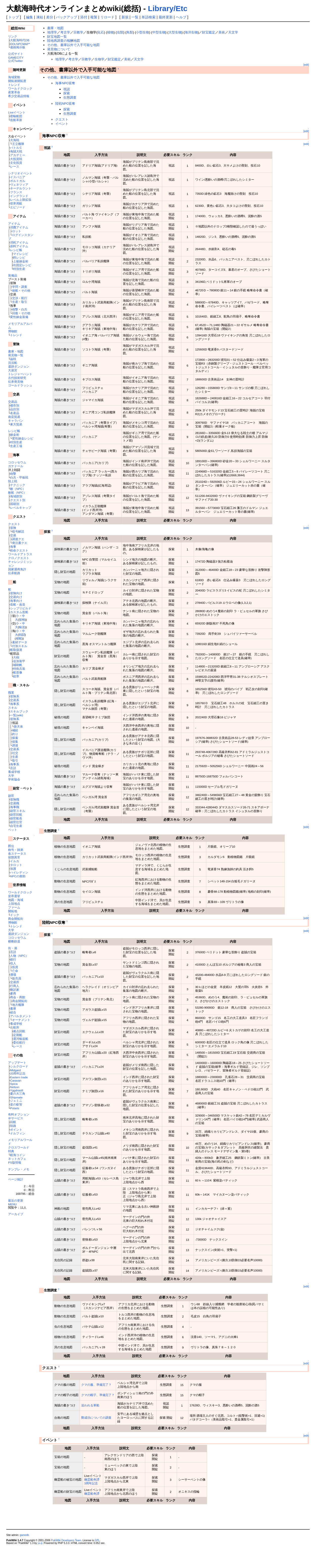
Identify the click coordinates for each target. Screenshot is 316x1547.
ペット (12, 829)
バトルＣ (16, 147)
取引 (24, 301)
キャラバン (15, 420)
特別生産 (19, 268)
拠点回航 (19, 1031)
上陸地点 (14, 903)
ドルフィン (17, 1133)
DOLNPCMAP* (20, 44)
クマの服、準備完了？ (96, 1384)
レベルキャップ (20, 507)
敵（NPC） (17, 488)
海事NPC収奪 (65, 83)
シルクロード (19, 1066)
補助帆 (17, 664)
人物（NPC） (19, 955)
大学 (11, 775)
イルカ (14, 861)
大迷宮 (12, 370)
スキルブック (19, 711)
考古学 (65, 32)
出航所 (14, 1027)
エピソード (17, 207)
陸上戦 (12, 481)
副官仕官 (16, 822)
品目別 (14, 409)
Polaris (14, 1108)
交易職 (14, 803)
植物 (110, 32)
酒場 (13, 974)
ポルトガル (17, 180)
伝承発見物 (15, 381)
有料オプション (18, 1114)
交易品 (12, 401)
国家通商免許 (17, 569)
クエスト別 (17, 500)
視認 (66, 89)
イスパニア (17, 177)
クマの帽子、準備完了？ (97, 1395)
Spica (13, 1083)
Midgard (15, 1070)
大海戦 (14, 140)
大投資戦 (16, 159)
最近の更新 (15, 1200)
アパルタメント (20, 1016)
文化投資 (16, 162)
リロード (107, 17)
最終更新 (166, 17)
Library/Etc (167, 8)
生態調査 (69, 97)
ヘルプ (181, 17)
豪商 (13, 993)
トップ (13, 17)
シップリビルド (20, 608)
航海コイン (17, 1155)
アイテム (14, 223)
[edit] (306, 64)
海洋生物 (191, 32)
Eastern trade (19, 1077)
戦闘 (22, 634)
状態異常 (14, 857)
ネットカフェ (17, 1158)
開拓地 (12, 911)
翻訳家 (14, 989)
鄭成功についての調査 (96, 1417)
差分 (49, 17)
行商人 (14, 985)
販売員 (16, 978)
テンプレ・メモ (18, 1169)
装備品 (12, 275)
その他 (25, 290)
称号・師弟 (15, 849)
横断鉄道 (14, 941)
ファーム (14, 907)
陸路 (13, 1125)
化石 (100, 32)
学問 (15, 286)
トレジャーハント (20, 374)
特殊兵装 (19, 668)
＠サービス (15, 1118)
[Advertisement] (98, 1518)
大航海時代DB (19, 40)
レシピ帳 (16, 250)
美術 (221, 32)
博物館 (12, 331)
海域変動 (14, 77)
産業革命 (14, 92)
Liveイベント (16, 112)
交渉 (15, 298)
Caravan (15, 1080)
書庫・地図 (15, 351)
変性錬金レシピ (22, 438)
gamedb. (25, 1535)
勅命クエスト (19, 550)
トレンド (14, 84)
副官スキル (17, 810)
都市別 (14, 405)
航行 (24, 298)
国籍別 (14, 503)
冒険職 (14, 799)
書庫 (13, 1008)
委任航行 (19, 1042)
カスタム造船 (19, 612)
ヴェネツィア (19, 184)
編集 (29, 17)
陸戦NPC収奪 (65, 103)
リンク (12, 36)
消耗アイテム (19, 242)
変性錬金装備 (19, 317)
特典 (11, 1151)
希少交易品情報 (18, 96)
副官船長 (16, 818)
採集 (15, 741)
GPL (97, 1540)
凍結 (39, 17)
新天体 (18, 726)
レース (14, 166)
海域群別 (16, 496)
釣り (15, 734)
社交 (15, 753)
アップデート (17, 1062)
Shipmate (16, 1097)
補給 (15, 730)
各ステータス (17, 853)
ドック (14, 915)
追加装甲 (19, 661)
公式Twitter (15, 60)
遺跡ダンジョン (18, 366)
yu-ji (40, 1543)
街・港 (12, 948)
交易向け (16, 597)
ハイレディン (19, 872)
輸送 (22, 627)
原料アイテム (19, 246)
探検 (22, 619)
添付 (83, 17)
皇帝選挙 (14, 896)
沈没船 (12, 362)
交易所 (14, 982)
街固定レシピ (22, 265)
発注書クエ (19, 542)
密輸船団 (16, 116)
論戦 (13, 359)
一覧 (134, 17)
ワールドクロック (20, 88)
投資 (15, 967)
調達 (15, 745)
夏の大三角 (17, 1093)
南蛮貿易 (14, 416)
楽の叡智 (16, 1104)
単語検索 (148, 17)
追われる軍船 (90, 1405)
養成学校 (14, 771)
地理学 (52, 32)
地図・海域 (15, 899)
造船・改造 (17, 604)
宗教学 (78, 32)
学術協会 (14, 779)
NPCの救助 (17, 876)
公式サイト (15, 53)
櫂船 (19, 638)
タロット (16, 864)
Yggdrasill (16, 1090)
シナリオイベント (20, 173)
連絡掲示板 (17, 47)
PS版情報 (14, 1162)
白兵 (24, 309)
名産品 (14, 413)
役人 (13, 963)
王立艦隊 (18, 143)
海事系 (14, 703)
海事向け (16, 600)
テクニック (17, 485)
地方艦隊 (18, 1004)
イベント (61, 124)
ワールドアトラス (20, 554)
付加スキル (19, 646)
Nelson (14, 1087)
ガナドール (15, 466)
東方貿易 (16, 424)
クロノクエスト (18, 558)
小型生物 (142, 32)
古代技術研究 (17, 377)
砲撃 (15, 309)
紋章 (16, 676)
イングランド (19, 195)
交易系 (14, 700)
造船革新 (16, 120)
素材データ (19, 642)
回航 (13, 1122)
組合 (13, 1012)
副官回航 (16, 814)
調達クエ (18, 539)
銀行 (13, 959)
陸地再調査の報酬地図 (63, 41)
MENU (12, 1204)
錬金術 (14, 434)
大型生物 (175, 32)
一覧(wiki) (16, 715)
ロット (16, 231)
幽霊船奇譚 (91, 1479)
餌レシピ (19, 257)
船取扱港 (16, 649)
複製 (93, 17)
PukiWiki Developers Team (66, 1540)
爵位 (11, 846)
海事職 (14, 807)
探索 (15, 737)
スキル (12, 707)
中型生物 (158, 32)
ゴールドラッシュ (20, 385)
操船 (15, 290)
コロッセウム (17, 462)
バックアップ (66, 17)
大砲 (16, 657)
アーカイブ (15, 1214)
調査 (24, 286)
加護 (13, 868)
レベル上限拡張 (20, 199)
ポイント (16, 1129)
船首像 (17, 672)
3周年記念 (91, 1483)
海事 (13, 546)
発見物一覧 (15, 355)
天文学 (233, 32)
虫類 (120, 32)
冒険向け (16, 593)
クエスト (14, 524)
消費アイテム (19, 227)
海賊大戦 (16, 151)
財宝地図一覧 (57, 36)
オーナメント (21, 1019)
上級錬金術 (20, 261)
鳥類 (129, 32)
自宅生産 (16, 825)
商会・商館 (17, 997)
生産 (15, 301)
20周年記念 (17, 1073)
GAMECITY (15, 57)
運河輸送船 (20, 1038)
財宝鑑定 (208, 32)
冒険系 (14, 696)
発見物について (58, 49)
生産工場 (16, 446)
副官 (11, 795)
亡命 (15, 970)
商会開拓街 (15, 918)
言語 (13, 768)
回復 (15, 313)
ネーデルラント (20, 188)
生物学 (99, 59)
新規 (125, 17)
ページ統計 (15, 1179)
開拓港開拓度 (17, 81)
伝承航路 (14, 573)
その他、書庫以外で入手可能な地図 (73, 45)
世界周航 (16, 203)
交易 (13, 535)
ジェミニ (16, 1100)
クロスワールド (18, 1147)
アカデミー (17, 155)
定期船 (17, 1035)
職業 (11, 692)
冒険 (13, 527)
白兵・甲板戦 (19, 477)
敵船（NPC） (17, 492)
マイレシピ (20, 253)
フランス (16, 192)
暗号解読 (18, 531)
